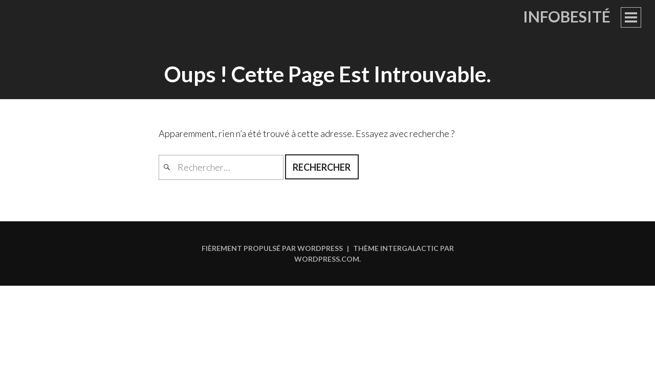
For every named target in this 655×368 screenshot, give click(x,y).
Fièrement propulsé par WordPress (272, 248)
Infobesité (566, 16)
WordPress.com (326, 259)
